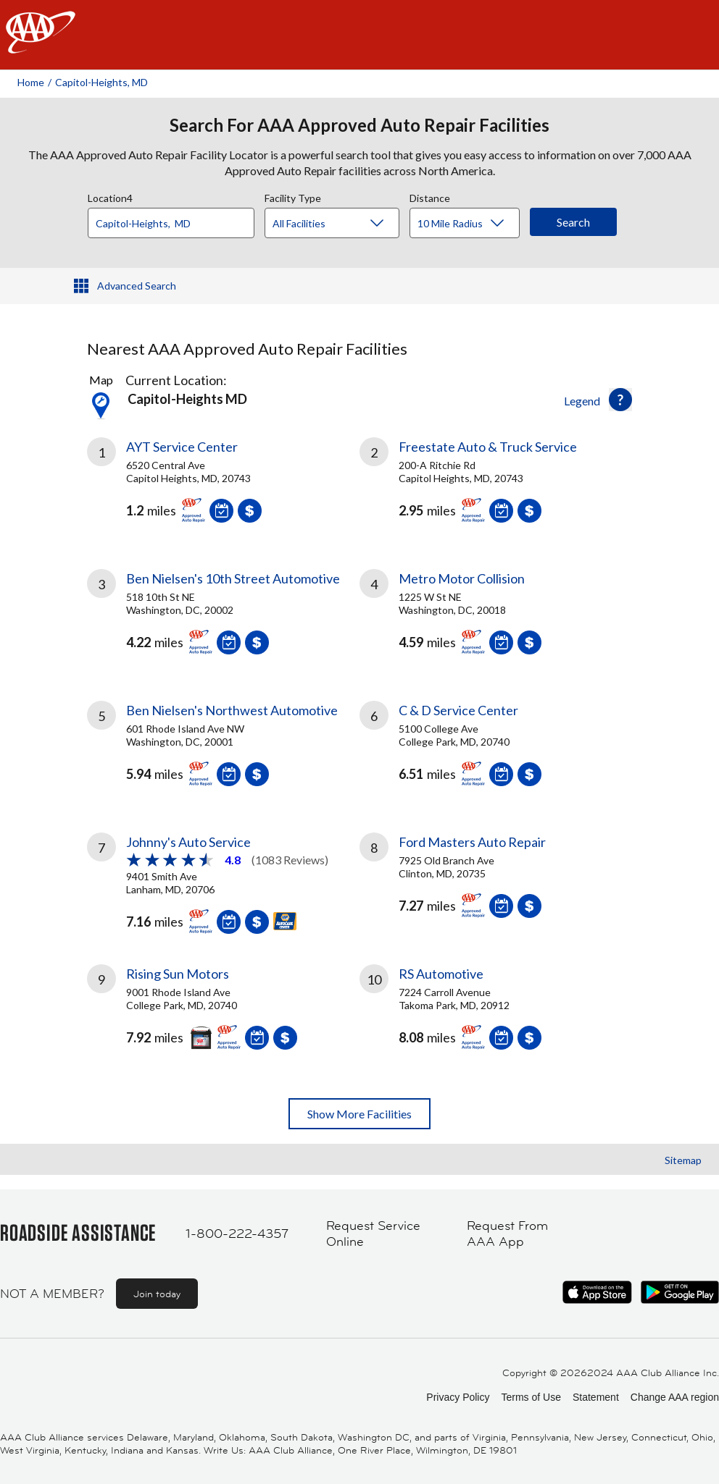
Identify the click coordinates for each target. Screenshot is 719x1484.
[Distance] (470, 223)
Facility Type (293, 196)
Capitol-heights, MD (101, 82)
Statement (596, 1397)
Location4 (110, 196)
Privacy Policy (457, 1397)
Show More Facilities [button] (359, 1114)
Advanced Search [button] (136, 285)
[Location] (171, 223)
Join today (156, 1293)
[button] (620, 399)
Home (30, 82)
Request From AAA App (507, 1233)
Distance (430, 196)
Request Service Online (373, 1233)
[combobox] (176, 219)
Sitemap (683, 1160)
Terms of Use (530, 1397)
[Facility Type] (343, 223)
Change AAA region (675, 1397)
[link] (223, 485)
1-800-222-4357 (237, 1233)
